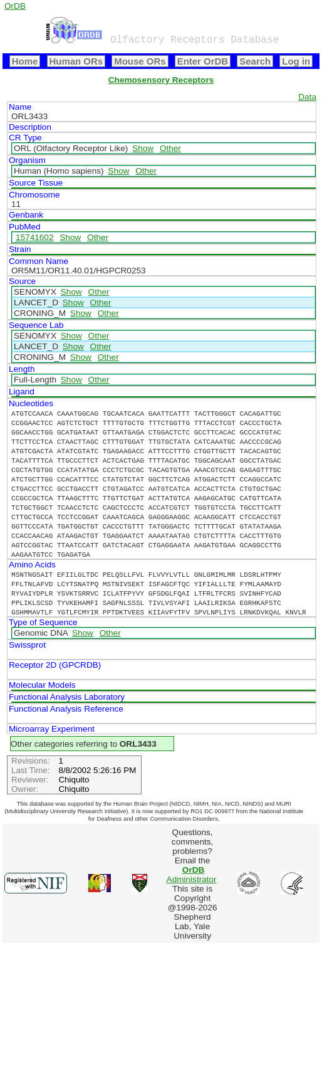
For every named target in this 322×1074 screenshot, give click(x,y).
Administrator (192, 874)
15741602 (34, 237)
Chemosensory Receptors (161, 80)
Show (142, 148)
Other (170, 148)
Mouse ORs (139, 61)
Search (255, 61)
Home (25, 61)
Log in (296, 61)
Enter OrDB (202, 61)
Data (307, 97)
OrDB (15, 6)
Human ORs (76, 61)
